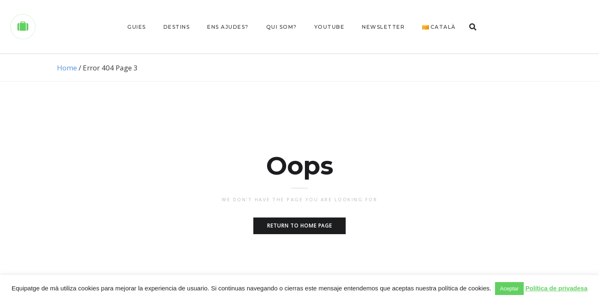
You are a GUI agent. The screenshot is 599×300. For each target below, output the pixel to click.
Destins (176, 27)
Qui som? (281, 27)
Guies (136, 27)
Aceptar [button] (509, 288)
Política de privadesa (556, 288)
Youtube (329, 27)
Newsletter (383, 27)
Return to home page (299, 225)
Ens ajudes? (228, 27)
